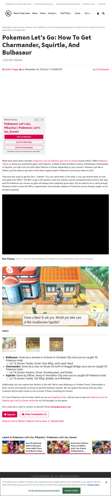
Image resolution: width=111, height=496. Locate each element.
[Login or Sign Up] (98, 13)
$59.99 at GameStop (24, 147)
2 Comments (101, 69)
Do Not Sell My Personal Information (44, 490)
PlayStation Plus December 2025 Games (18, 4)
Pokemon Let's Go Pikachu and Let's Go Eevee (55, 161)
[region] (55, 487)
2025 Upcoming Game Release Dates (68, 4)
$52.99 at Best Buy (24, 142)
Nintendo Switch (57, 421)
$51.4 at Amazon (24, 136)
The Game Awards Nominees (43, 4)
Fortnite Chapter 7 (104, 4)
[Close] (106, 482)
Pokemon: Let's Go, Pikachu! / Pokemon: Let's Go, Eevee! (22, 128)
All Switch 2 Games (89, 4)
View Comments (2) (34, 414)
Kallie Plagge (12, 69)
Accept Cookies (71, 490)
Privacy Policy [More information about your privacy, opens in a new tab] (93, 485)
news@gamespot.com (60, 407)
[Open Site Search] (103, 13)
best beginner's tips (57, 397)
